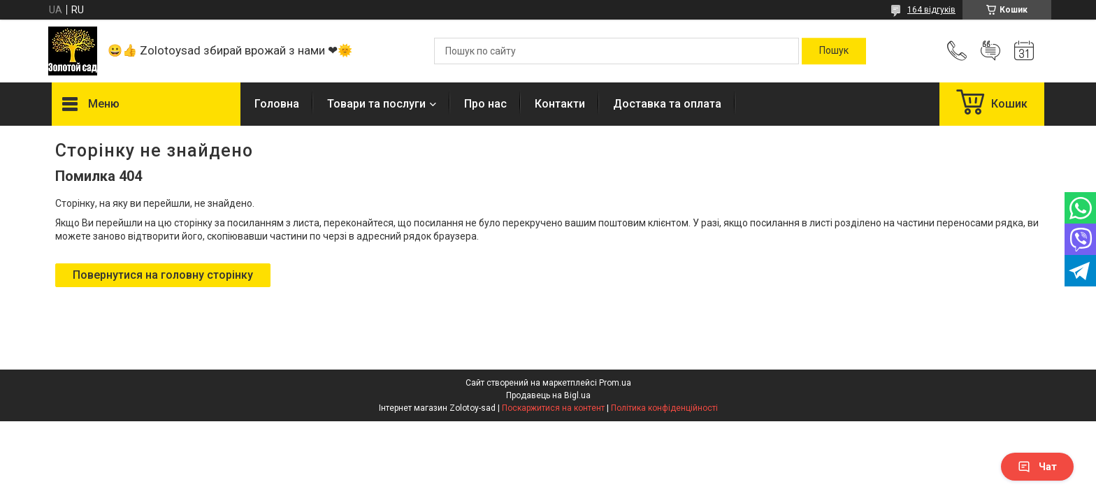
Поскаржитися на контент (553, 408)
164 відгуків (931, 10)
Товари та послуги (376, 103)
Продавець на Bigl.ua (548, 395)
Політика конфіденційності (664, 408)
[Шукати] (834, 51)
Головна (276, 103)
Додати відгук (990, 51)
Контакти (560, 103)
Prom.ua (615, 383)
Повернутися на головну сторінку (163, 275)
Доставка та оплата (667, 103)
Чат (1037, 466)
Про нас (485, 103)
